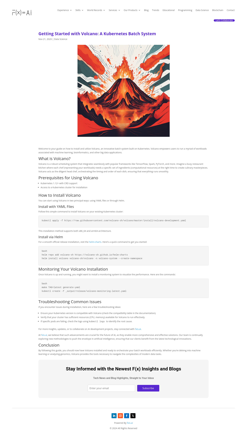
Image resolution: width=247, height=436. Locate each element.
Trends (155, 10)
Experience (63, 10)
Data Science (202, 10)
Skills (77, 10)
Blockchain (217, 10)
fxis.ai (138, 329)
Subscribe (148, 388)
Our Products (131, 10)
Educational (169, 10)
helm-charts (95, 241)
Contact (231, 10)
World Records (94, 10)
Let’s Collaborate (224, 20)
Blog (146, 10)
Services (113, 10)
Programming (185, 10)
